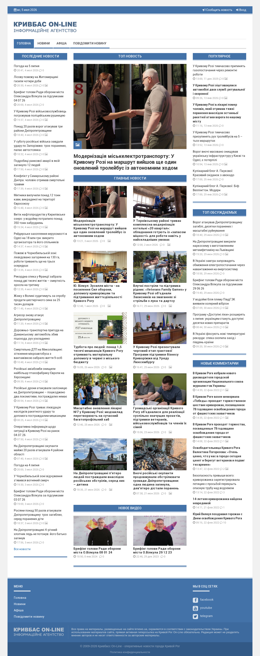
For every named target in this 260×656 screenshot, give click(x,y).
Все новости (22, 549)
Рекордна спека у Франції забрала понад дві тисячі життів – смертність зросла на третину (39, 281)
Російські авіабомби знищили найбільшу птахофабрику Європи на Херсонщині (39, 373)
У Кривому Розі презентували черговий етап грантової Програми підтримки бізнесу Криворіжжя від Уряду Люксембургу (156, 354)
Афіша (62, 43)
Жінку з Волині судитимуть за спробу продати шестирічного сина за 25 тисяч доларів (40, 300)
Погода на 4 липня (26, 465)
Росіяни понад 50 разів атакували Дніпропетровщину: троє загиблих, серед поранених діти (38, 515)
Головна (24, 43)
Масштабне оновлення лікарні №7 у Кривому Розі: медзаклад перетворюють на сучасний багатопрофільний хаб (98, 413)
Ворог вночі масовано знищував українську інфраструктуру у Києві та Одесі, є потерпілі (219, 156)
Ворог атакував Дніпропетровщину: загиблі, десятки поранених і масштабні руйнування (218, 226)
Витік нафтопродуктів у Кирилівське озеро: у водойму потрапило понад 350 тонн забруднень (39, 219)
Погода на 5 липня (26, 66)
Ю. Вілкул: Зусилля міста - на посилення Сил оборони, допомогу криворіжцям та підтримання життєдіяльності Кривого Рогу (97, 293)
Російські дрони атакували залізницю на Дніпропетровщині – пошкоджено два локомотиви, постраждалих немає (40, 392)
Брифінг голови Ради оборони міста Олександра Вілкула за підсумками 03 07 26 (39, 495)
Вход (241, 10)
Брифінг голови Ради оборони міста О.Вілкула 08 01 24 (97, 550)
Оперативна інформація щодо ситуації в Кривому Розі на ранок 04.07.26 (37, 431)
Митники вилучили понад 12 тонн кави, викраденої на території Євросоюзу (37, 199)
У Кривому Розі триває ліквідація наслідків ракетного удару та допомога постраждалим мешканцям (40, 411)
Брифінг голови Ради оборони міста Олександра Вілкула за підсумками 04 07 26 (39, 96)
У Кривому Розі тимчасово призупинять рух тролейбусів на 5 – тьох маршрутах (217, 136)
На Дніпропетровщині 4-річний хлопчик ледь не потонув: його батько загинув (40, 534)
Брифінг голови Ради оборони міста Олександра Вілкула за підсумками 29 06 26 (218, 284)
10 (223, 522)
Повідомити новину (89, 43)
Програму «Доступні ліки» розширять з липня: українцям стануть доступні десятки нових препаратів (219, 319)
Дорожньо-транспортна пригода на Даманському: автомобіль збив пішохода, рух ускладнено (38, 334)
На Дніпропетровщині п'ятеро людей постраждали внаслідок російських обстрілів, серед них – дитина (99, 478)
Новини (43, 43)
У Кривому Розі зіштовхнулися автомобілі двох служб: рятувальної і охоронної (219, 89)
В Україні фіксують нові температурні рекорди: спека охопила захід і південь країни (219, 338)
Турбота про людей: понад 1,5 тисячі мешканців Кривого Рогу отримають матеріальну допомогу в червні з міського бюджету (98, 354)
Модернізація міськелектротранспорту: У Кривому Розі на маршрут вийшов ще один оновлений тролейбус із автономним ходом (125, 162)
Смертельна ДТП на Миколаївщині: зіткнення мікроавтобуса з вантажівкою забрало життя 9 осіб (38, 354)
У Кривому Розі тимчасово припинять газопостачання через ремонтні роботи (219, 70)
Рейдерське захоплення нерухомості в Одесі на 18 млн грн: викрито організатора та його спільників (40, 238)
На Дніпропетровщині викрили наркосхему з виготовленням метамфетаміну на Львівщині (214, 246)
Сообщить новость (217, 10)
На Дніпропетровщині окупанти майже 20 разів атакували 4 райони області (38, 450)
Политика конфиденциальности (130, 652)
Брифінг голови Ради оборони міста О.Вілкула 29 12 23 (156, 550)
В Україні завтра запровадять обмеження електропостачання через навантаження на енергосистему (219, 265)
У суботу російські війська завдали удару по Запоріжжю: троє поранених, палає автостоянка (40, 146)
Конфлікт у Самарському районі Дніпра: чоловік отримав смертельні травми (39, 180)
